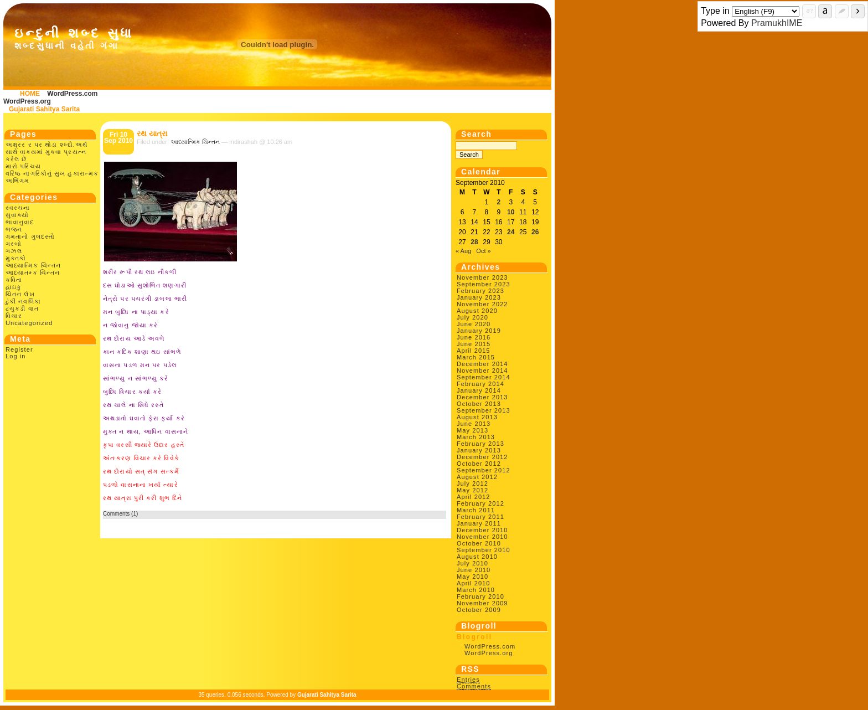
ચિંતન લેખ (20, 294)
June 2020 (473, 324)
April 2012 (473, 496)
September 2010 (483, 550)
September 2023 (483, 284)
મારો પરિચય (23, 166)
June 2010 (473, 570)
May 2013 (472, 430)
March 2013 (476, 437)
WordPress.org (27, 101)
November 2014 (482, 370)
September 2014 (483, 377)
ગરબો (14, 243)
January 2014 (479, 390)
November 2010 (482, 536)
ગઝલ (14, 251)
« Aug (463, 251)
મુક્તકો (16, 258)
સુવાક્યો (17, 215)
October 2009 (479, 609)
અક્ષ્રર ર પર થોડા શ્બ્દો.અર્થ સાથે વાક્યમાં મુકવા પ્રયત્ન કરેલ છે (46, 151)
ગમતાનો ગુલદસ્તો (30, 236)
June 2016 (473, 337)
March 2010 (476, 589)
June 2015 (473, 344)
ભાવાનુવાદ (20, 222)
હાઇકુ (14, 287)
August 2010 (477, 556)
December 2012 (482, 457)
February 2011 (480, 516)
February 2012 (480, 503)
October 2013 (479, 403)
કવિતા (14, 279)
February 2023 (480, 290)
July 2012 (472, 483)
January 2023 (479, 297)
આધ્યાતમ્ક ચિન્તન (33, 272)
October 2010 (479, 543)
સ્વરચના (18, 207)
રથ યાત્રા (152, 133)
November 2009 (482, 603)
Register (19, 349)
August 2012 (477, 477)
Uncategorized (29, 323)
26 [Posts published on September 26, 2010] (535, 232)
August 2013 (477, 417)
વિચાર (14, 315)
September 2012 (483, 470)
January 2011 (479, 523)
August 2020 (477, 310)
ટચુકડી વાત (22, 308)
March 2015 (476, 357)
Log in (16, 356)
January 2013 (479, 450)
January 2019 (479, 330)
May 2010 (472, 576)
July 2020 (472, 317)
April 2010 (473, 583)
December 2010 (482, 530)
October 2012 (479, 463)
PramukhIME (776, 23)
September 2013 (483, 410)
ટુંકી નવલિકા (23, 301)
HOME (30, 93)
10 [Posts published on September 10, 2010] (510, 212)
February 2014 (480, 383)
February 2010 (480, 596)
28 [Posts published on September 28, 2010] (474, 242)
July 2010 (472, 563)
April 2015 (473, 350)
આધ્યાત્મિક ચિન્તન (33, 265)
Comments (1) (120, 514)
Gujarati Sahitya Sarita (44, 109)
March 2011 (476, 510)
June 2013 (473, 423)
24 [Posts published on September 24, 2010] (510, 232)
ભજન (14, 229)
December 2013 (482, 397)
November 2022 (482, 304)
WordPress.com (72, 93)
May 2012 (472, 490)
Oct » (483, 251)
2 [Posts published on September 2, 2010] (498, 202)
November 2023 (482, 277)
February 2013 (480, 443)
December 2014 (482, 364)
